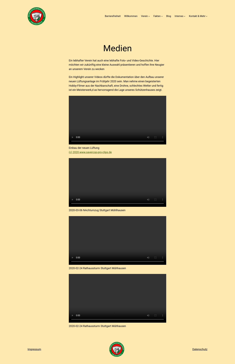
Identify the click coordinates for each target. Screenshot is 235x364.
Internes (179, 16)
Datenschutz (199, 349)
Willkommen (130, 16)
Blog (168, 16)
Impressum (34, 349)
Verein (144, 16)
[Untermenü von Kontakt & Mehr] (206, 16)
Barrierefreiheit (113, 16)
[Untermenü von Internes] (184, 16)
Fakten (157, 16)
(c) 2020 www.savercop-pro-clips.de (90, 152)
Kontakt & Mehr (197, 16)
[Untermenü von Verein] (149, 16)
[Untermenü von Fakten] (162, 16)
